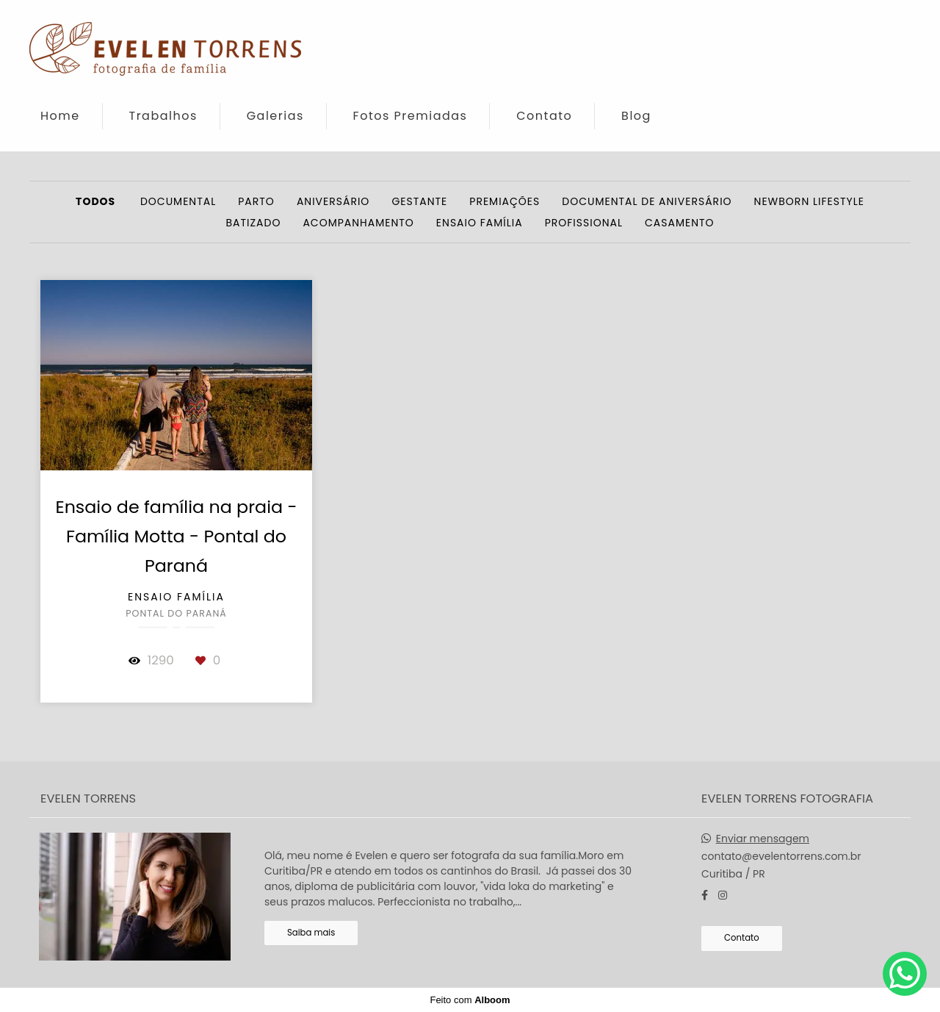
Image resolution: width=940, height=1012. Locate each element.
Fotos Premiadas (410, 115)
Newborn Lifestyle (809, 201)
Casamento (680, 223)
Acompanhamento (358, 223)
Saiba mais (311, 933)
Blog (636, 115)
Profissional (584, 223)
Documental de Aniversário (646, 201)
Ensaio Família (479, 223)
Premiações (504, 201)
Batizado (253, 223)
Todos (95, 201)
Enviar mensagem (762, 838)
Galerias (275, 115)
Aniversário (333, 201)
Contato (544, 115)
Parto (256, 201)
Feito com (470, 999)
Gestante (419, 201)
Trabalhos (163, 115)
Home (60, 115)
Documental (178, 201)
